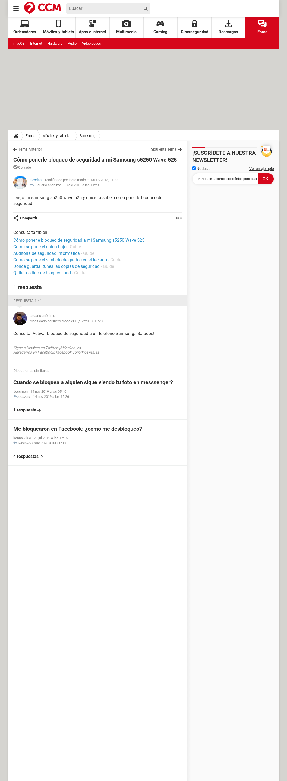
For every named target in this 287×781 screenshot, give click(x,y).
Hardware (55, 43)
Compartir (28, 218)
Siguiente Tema (163, 149)
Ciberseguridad (194, 27)
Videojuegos (91, 43)
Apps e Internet (92, 27)
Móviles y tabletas (57, 136)
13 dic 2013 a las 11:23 (81, 185)
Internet (36, 43)
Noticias (201, 168)
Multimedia (126, 27)
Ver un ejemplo (261, 168)
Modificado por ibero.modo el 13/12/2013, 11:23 (66, 321)
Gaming (160, 27)
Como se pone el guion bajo (40, 246)
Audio (72, 43)
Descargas (228, 27)
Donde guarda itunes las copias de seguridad (56, 266)
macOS (19, 43)
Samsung (88, 136)
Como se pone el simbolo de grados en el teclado (60, 259)
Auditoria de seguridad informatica (46, 253)
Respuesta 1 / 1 (27, 301)
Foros (262, 27)
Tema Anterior (30, 149)
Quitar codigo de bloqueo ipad (42, 272)
